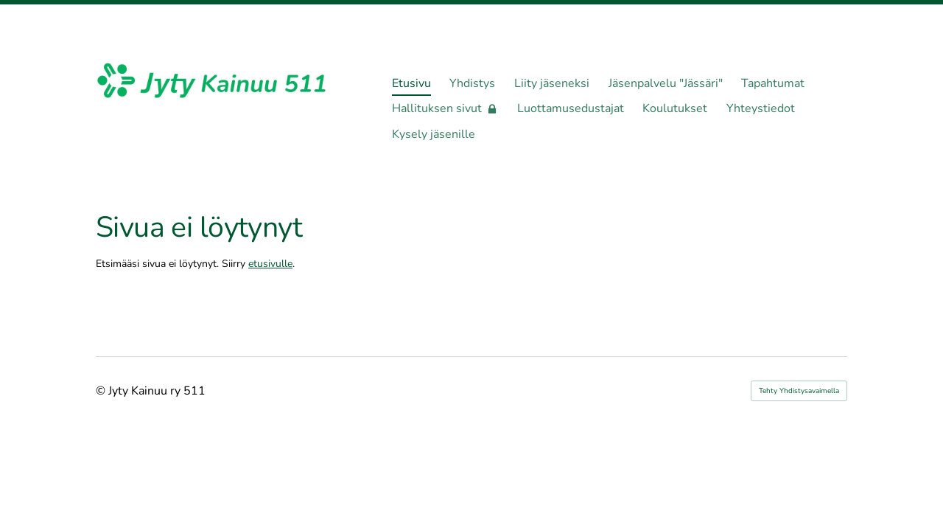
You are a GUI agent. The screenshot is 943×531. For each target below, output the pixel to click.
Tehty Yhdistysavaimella (799, 391)
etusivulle (270, 264)
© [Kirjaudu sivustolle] (102, 391)
